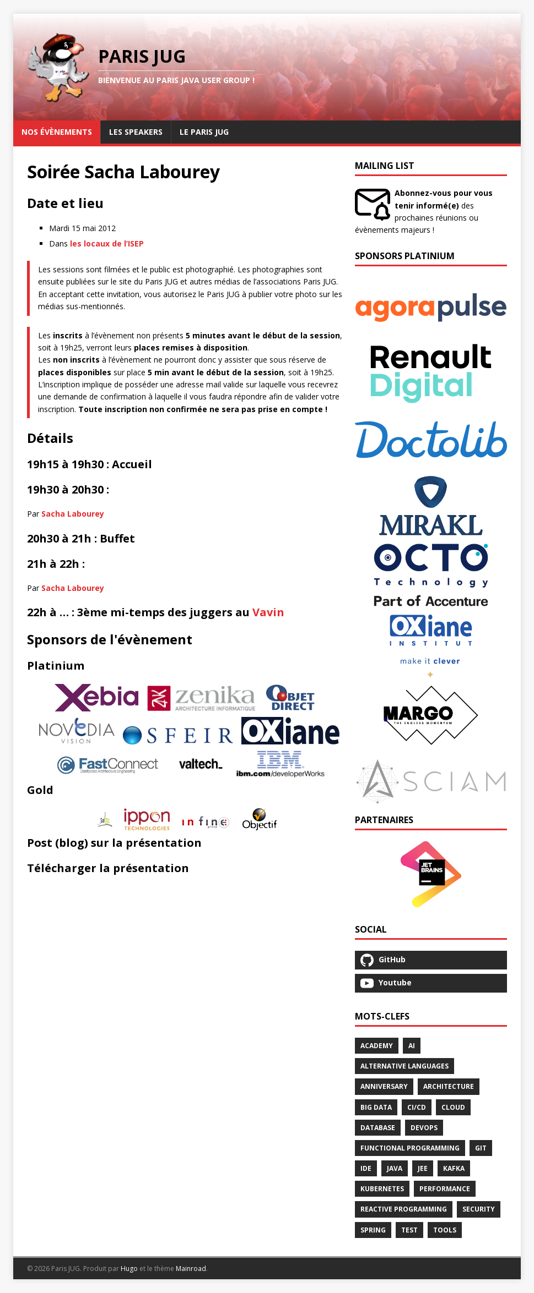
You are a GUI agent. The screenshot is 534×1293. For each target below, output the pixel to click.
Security (478, 1209)
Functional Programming (410, 1148)
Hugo (129, 1268)
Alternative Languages (404, 1066)
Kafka (454, 1168)
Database (377, 1127)
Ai (411, 1045)
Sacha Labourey (72, 513)
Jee (423, 1168)
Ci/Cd (416, 1107)
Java (394, 1168)
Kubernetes (382, 1188)
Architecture (448, 1086)
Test (409, 1230)
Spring (373, 1230)
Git (481, 1148)
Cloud (453, 1107)
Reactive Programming (403, 1209)
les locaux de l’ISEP (107, 243)
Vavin (268, 612)
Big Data (376, 1107)
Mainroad (191, 1268)
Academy (376, 1045)
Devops (424, 1127)
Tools (444, 1230)
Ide (365, 1168)
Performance (444, 1188)
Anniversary (384, 1086)
